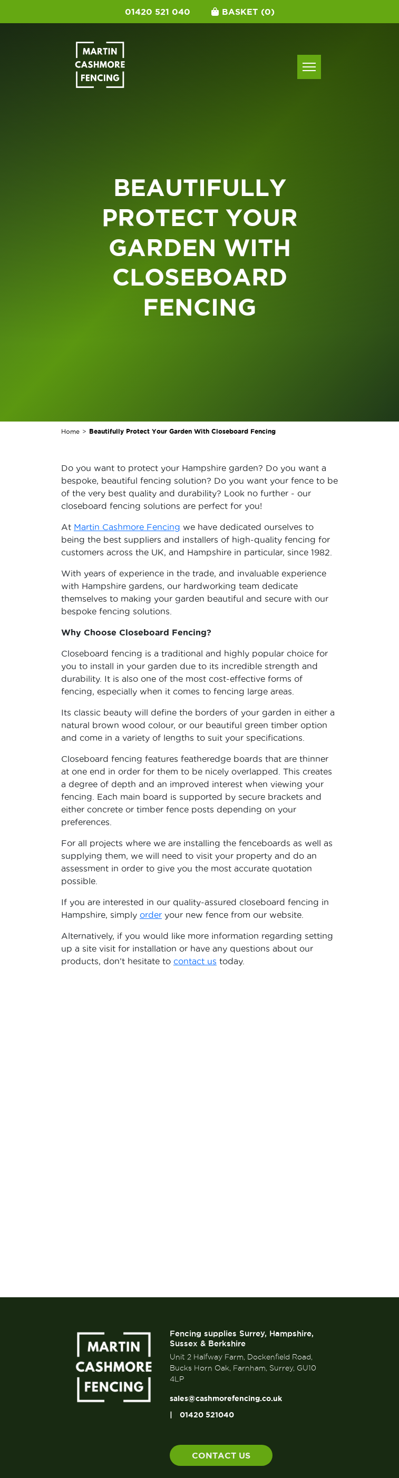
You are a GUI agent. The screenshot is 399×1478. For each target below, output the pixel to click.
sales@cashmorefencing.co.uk (226, 1398)
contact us (195, 961)
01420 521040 (207, 1415)
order (151, 914)
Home (70, 431)
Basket (243, 11)
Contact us (221, 1455)
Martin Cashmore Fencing (127, 527)
